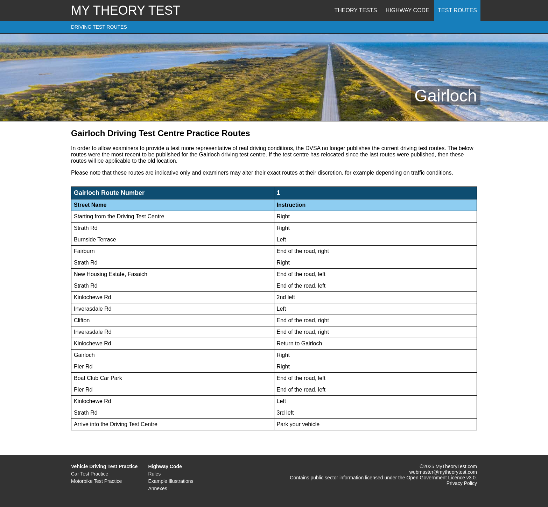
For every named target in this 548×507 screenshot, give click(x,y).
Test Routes (457, 10)
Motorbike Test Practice (96, 481)
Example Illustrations (170, 481)
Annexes (157, 488)
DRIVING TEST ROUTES (99, 27)
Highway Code (407, 10)
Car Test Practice (89, 474)
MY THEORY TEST (126, 10)
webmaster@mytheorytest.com (443, 472)
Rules (154, 474)
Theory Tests (356, 10)
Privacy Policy (462, 483)
